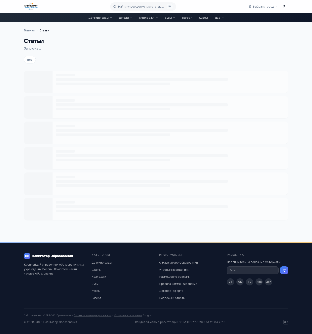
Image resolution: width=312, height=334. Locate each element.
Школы (126, 17)
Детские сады (100, 17)
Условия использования (128, 315)
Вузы (170, 17)
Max (259, 281)
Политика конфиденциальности (92, 315)
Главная (29, 30)
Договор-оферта (171, 290)
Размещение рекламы (174, 276)
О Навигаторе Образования (178, 262)
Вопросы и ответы (172, 298)
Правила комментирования (178, 283)
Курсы (203, 17)
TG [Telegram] (250, 281)
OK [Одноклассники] (240, 281)
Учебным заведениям (174, 269)
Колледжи (148, 17)
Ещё (219, 17)
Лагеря (187, 17)
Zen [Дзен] (268, 281)
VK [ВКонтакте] (230, 281)
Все (29, 59)
